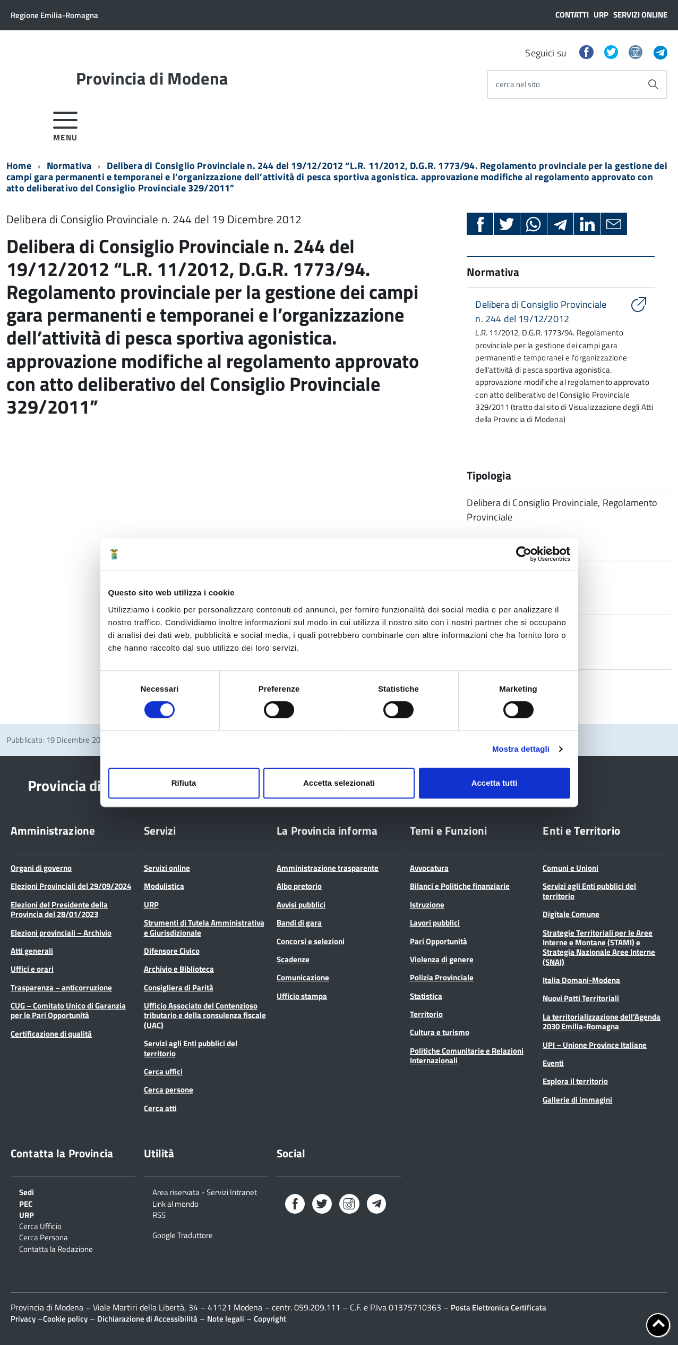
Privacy (23, 1319)
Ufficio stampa (302, 996)
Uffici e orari (32, 969)
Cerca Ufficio (40, 1225)
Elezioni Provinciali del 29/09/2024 (71, 886)
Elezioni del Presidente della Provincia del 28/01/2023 (59, 909)
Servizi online (640, 15)
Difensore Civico (172, 951)
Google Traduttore (182, 1234)
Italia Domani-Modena (581, 980)
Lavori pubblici (435, 923)
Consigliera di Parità (178, 987)
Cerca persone (168, 1089)
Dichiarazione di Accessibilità (147, 1319)
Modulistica (164, 886)
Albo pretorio (299, 886)
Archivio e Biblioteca (179, 969)
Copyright (270, 1319)
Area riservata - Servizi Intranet (204, 1191)
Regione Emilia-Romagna (54, 15)
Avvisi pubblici (301, 904)
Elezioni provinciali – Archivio (61, 933)
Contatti (572, 15)
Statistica (426, 996)
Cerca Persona (43, 1236)
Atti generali (32, 951)
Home (18, 165)
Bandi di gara (299, 923)
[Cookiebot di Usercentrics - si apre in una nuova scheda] (523, 554)
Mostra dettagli (521, 748)
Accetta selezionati (339, 782)
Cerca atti (160, 1108)
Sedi (26, 1191)
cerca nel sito (518, 84)
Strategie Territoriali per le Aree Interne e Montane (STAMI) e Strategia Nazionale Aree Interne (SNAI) (599, 947)
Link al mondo (175, 1203)
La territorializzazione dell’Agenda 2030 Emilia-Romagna (601, 1021)
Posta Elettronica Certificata (498, 1307)
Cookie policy (65, 1319)
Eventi (553, 1063)
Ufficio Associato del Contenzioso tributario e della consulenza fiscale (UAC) (205, 1015)
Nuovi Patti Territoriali (581, 998)
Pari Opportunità (438, 941)
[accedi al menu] (65, 125)
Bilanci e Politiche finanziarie (460, 886)
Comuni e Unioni (570, 868)
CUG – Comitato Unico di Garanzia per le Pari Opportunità (68, 1010)
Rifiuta (183, 782)
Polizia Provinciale (442, 977)
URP (601, 15)
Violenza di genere (442, 959)
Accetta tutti (494, 782)
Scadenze (293, 959)
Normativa (69, 165)
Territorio (426, 1014)
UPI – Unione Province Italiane (595, 1045)
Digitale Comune (571, 914)
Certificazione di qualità (51, 1034)
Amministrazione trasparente (328, 868)
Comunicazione (303, 977)
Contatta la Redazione (56, 1248)
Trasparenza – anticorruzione (61, 987)
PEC (25, 1203)
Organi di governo (41, 868)
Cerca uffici (163, 1071)
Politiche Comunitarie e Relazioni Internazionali (466, 1055)
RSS (159, 1214)
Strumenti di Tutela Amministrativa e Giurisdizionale (204, 927)
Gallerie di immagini (577, 1100)
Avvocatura (429, 868)
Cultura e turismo (439, 1032)
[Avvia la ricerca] (653, 84)
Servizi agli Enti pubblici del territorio (190, 1048)
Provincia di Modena (152, 78)
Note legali (225, 1319)
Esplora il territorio (575, 1081)
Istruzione (427, 904)
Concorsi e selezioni (311, 941)
